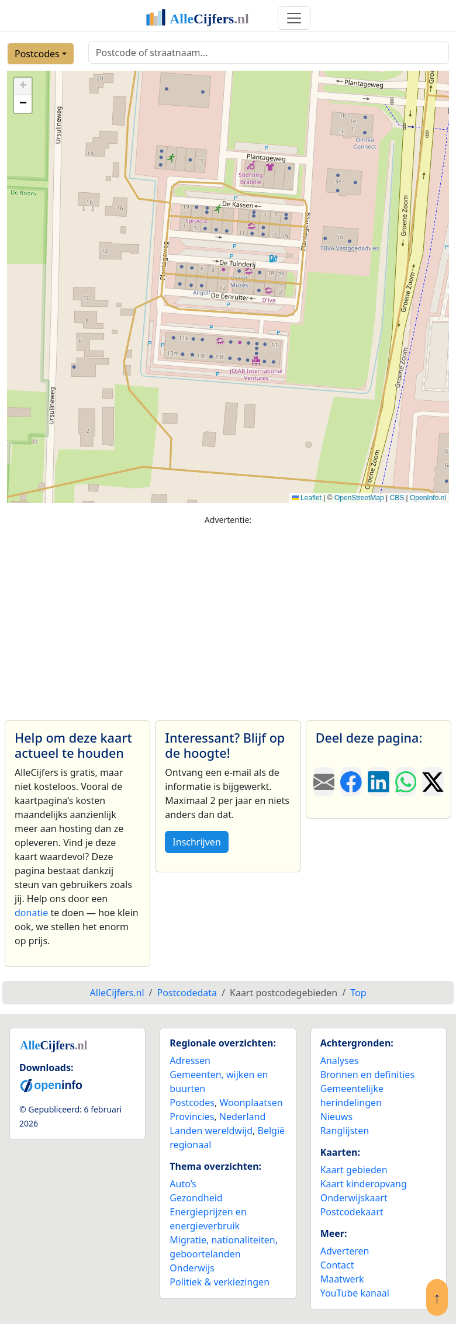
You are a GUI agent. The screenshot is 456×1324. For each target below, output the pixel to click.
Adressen (190, 1060)
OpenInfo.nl (428, 498)
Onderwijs (192, 1267)
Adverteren (344, 1251)
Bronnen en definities (367, 1074)
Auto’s (183, 1183)
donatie (31, 912)
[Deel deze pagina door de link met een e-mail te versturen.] (324, 781)
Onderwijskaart (354, 1197)
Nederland (242, 1116)
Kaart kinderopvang (363, 1183)
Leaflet (307, 498)
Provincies (192, 1116)
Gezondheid (196, 1197)
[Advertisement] (228, 617)
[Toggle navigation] (294, 18)
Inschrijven (196, 842)
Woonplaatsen (250, 1102)
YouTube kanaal (354, 1293)
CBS (396, 498)
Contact (337, 1265)
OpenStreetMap (359, 498)
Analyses (339, 1060)
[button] (23, 86)
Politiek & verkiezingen (220, 1282)
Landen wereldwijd (211, 1130)
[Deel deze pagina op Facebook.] (351, 781)
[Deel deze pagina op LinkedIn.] (378, 781)
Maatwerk (342, 1279)
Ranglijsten (344, 1130)
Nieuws (336, 1116)
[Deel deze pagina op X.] (433, 781)
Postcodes (37, 53)
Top (358, 992)
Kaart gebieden (354, 1169)
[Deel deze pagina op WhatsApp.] (406, 781)
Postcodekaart (352, 1211)
